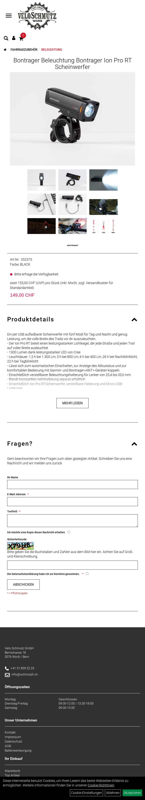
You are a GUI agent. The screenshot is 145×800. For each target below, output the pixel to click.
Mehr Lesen (72, 403)
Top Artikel (12, 775)
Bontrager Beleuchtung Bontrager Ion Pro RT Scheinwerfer (72, 63)
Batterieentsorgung (18, 750)
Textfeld (12, 511)
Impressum (13, 737)
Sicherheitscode (17, 539)
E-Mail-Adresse (16, 494)
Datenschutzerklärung (25, 573)
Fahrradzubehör (24, 49)
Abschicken (23, 584)
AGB (8, 746)
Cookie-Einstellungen (86, 793)
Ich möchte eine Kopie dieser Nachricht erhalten (36, 532)
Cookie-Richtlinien (101, 785)
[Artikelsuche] (6, 38)
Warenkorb (12, 771)
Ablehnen (113, 793)
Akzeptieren (132, 793)
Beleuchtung (51, 49)
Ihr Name (12, 477)
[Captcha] (72, 565)
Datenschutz (13, 741)
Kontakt (10, 732)
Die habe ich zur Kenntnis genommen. (43, 573)
